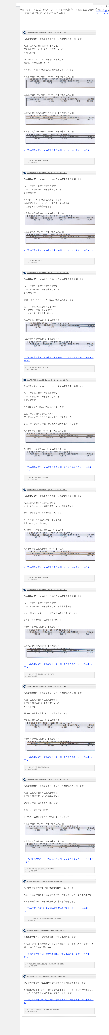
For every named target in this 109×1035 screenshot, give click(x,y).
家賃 (36, 160)
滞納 (60, 918)
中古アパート (40, 1009)
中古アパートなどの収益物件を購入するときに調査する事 (46, 976)
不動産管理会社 (37, 964)
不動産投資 (34, 162)
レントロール (32, 1009)
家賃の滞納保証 (49, 964)
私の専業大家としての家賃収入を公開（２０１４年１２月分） (48, 779)
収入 (33, 160)
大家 (36, 674)
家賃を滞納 (43, 918)
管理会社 (62, 964)
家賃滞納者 (50, 918)
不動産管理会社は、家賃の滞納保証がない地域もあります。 (47, 930)
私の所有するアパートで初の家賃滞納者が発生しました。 (46, 881)
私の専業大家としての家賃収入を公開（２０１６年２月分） (47, 173)
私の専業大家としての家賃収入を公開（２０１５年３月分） (47, 590)
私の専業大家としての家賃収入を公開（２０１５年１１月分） (48, 273)
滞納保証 (56, 964)
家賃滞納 (33, 920)
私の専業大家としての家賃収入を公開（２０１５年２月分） (47, 686)
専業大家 (45, 160)
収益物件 (46, 1009)
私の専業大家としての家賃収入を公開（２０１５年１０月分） (48, 380)
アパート (31, 918)
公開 (30, 160)
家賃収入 (40, 160)
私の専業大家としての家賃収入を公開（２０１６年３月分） (47, 32)
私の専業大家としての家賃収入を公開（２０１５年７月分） (47, 490)
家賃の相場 (56, 1009)
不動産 (30, 964)
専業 (47, 674)
